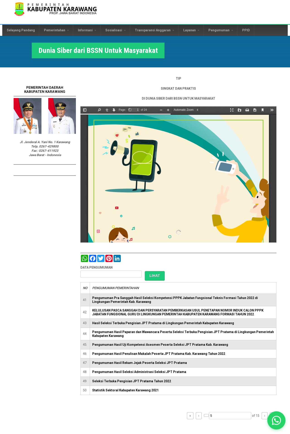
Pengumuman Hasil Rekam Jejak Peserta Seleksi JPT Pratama (139, 363)
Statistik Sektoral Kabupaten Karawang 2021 (125, 390)
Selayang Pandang (21, 30)
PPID (246, 30)
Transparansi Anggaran (154, 30)
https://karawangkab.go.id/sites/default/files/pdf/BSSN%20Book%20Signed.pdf (178, 174)
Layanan (191, 30)
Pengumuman (220, 30)
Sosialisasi (115, 30)
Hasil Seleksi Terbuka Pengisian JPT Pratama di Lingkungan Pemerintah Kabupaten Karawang (163, 323)
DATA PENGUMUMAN (96, 267)
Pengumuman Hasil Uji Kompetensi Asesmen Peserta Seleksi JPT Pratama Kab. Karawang (160, 344)
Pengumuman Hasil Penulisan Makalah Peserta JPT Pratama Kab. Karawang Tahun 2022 (158, 354)
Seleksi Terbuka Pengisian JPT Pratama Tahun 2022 (131, 381)
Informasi (87, 30)
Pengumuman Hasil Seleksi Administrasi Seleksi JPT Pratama (139, 372)
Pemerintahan (56, 30)
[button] (276, 420)
